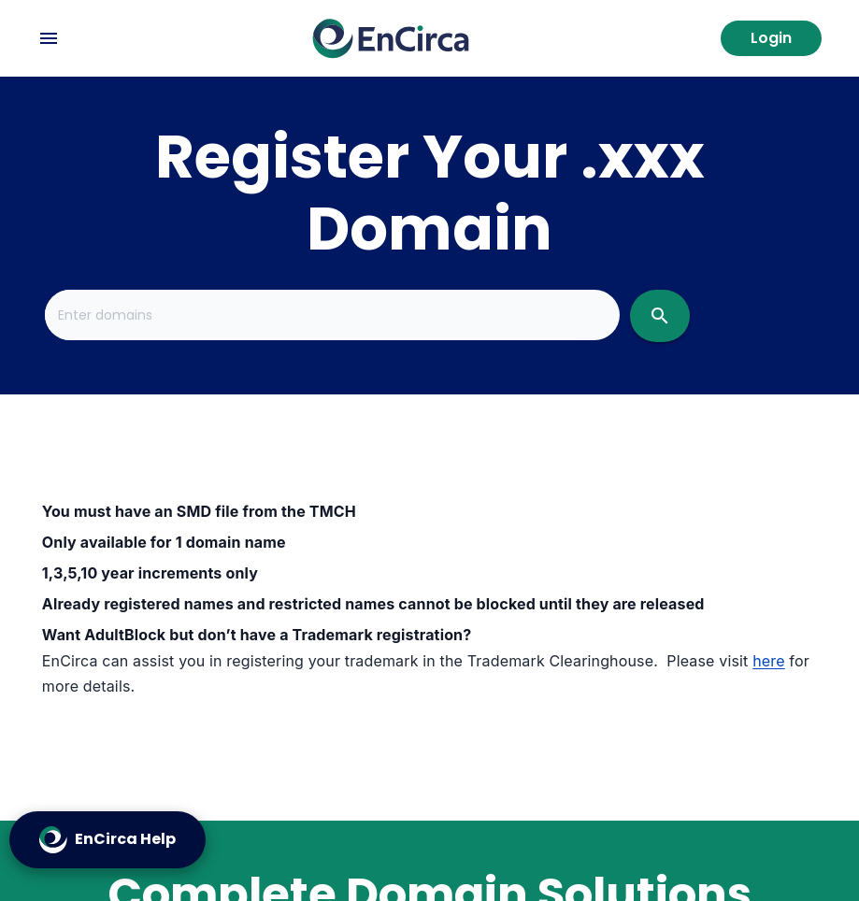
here (768, 660)
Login (771, 38)
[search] (660, 316)
